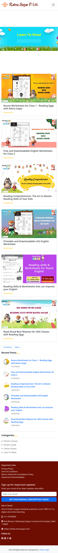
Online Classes (10, 448)
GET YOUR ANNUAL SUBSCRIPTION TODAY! (29, 499)
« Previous (7, 347)
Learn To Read (10, 452)
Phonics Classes (11, 441)
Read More (8, 112)
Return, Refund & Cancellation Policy (17, 474)
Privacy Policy (7, 468)
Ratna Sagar (44, 550)
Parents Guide (10, 445)
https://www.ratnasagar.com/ (15, 529)
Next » (17, 347)
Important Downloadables (12, 477)
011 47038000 (8, 516)
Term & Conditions (9, 471)
